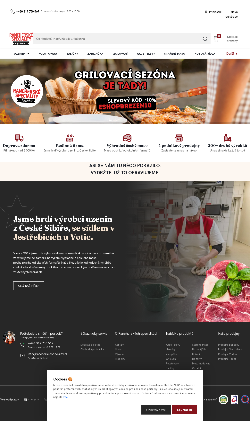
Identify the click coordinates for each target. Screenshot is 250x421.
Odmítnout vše (156, 410)
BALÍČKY (72, 53)
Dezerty (197, 359)
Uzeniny (170, 349)
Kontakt (119, 344)
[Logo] (21, 39)
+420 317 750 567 (27, 12)
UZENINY (20, 53)
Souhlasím (184, 410)
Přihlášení (215, 12)
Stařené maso (200, 344)
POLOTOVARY (47, 53)
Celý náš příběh (28, 286)
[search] (205, 40)
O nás (118, 349)
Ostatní (196, 368)
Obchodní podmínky (92, 349)
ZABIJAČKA (95, 53)
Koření (196, 354)
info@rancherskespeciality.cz (48, 354)
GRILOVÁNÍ (120, 53)
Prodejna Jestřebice (230, 349)
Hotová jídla (199, 349)
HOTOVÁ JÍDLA (205, 53)
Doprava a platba (90, 344)
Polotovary (172, 363)
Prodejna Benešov (228, 344)
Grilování (171, 359)
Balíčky (170, 368)
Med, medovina (201, 363)
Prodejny (120, 359)
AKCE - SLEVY (146, 53)
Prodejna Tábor (227, 359)
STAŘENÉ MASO (174, 53)
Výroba (119, 354)
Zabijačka (171, 354)
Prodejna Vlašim (227, 354)
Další (230, 53)
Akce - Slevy (173, 344)
